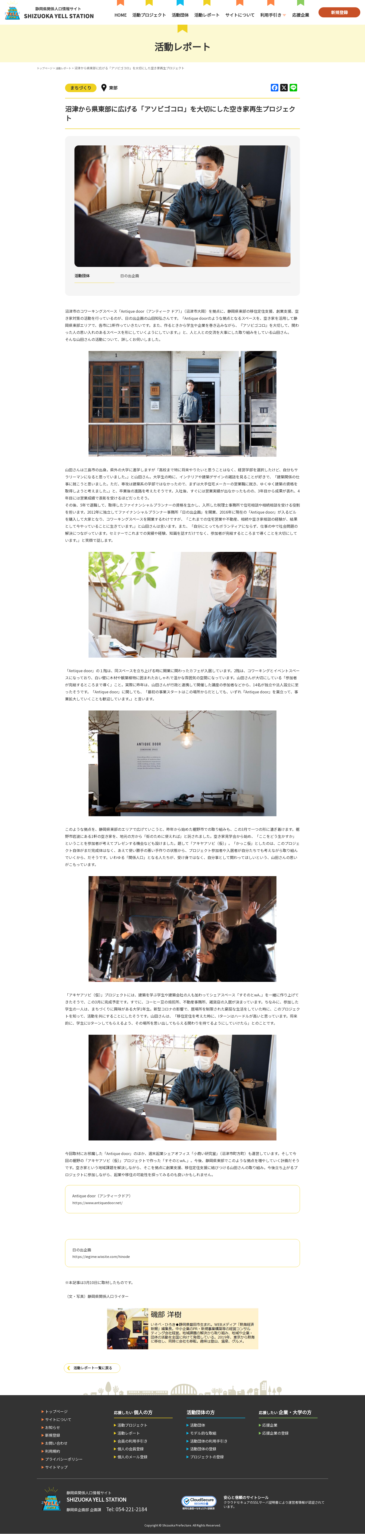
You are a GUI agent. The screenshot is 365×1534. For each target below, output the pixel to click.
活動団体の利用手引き (209, 1441)
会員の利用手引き (132, 1441)
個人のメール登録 (132, 1457)
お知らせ (52, 1427)
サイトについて (240, 15)
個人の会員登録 (130, 1449)
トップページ (46, 68)
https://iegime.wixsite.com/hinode (103, 1256)
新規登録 (339, 12)
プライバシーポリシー (64, 1459)
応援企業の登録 (275, 1433)
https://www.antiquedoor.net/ (98, 1202)
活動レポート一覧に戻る (94, 1368)
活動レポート (207, 15)
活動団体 (180, 15)
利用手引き (270, 15)
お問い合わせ (56, 1443)
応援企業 (300, 15)
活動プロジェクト (149, 15)
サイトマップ (56, 1467)
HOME (120, 15)
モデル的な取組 (203, 1433)
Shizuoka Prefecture (176, 1525)
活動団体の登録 (203, 1449)
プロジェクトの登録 (207, 1457)
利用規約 (52, 1451)
